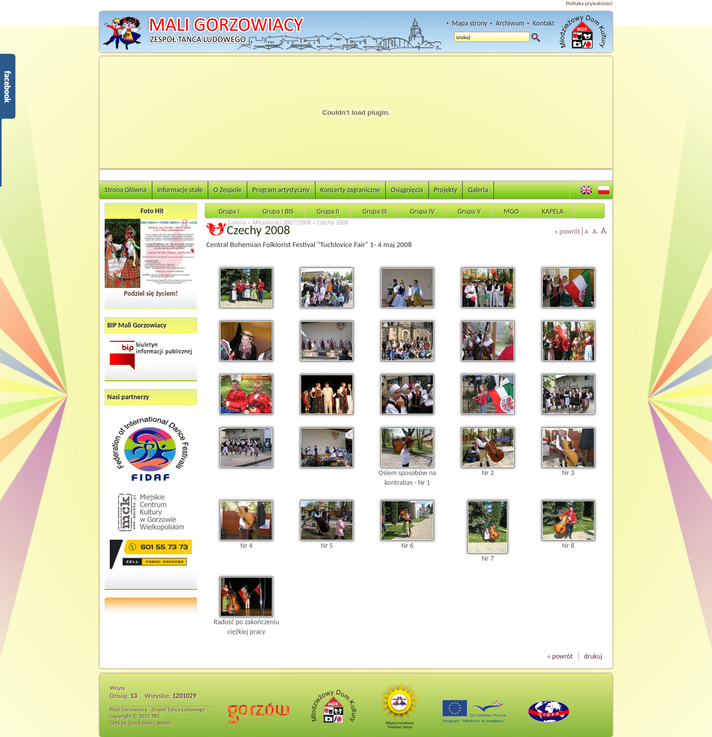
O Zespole (227, 190)
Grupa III (374, 211)
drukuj (593, 656)
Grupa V (469, 211)
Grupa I (229, 211)
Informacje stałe (180, 190)
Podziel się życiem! (150, 293)
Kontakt (543, 23)
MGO (511, 211)
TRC (155, 716)
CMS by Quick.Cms (131, 723)
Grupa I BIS (278, 211)
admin (164, 723)
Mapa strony (469, 23)
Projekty (446, 190)
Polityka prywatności (589, 3)
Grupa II (328, 211)
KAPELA (552, 211)
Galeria (478, 190)
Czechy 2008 (333, 222)
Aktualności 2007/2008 (281, 222)
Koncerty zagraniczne (350, 190)
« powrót (567, 231)
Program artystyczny (281, 190)
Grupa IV (422, 211)
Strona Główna (126, 190)
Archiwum (510, 23)
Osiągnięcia (407, 190)
